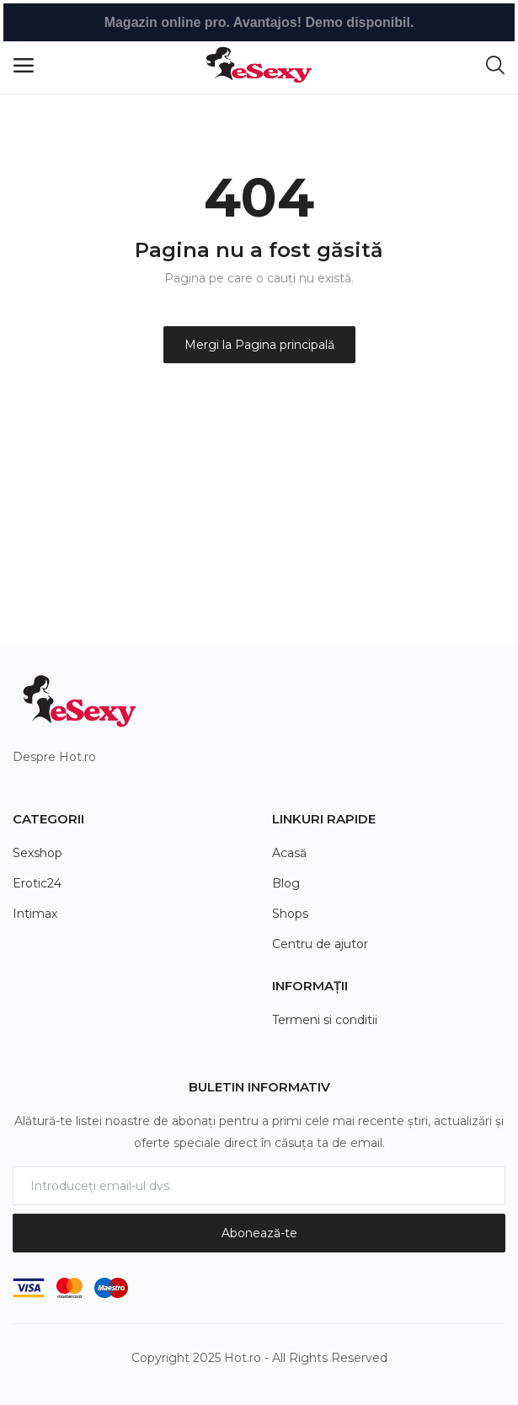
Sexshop (37, 853)
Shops (290, 913)
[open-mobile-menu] (23, 66)
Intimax (35, 913)
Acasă (289, 853)
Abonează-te (259, 1233)
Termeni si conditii (324, 1019)
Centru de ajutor (320, 944)
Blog (286, 883)
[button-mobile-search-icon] (495, 66)
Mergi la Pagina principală (259, 344)
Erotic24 (37, 883)
